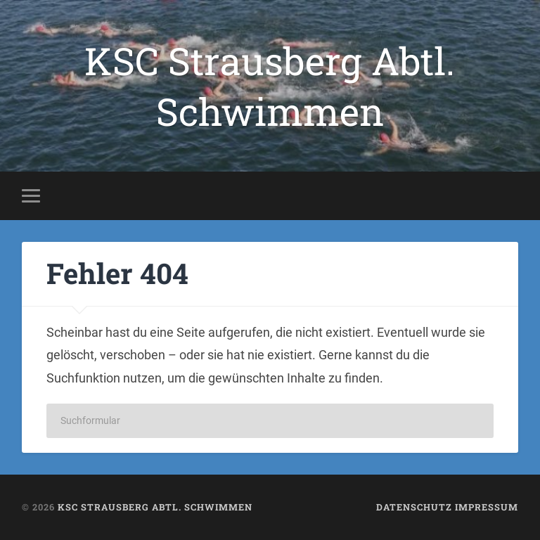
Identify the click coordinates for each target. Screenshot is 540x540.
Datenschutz (414, 507)
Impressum (486, 507)
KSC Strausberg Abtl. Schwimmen (269, 85)
